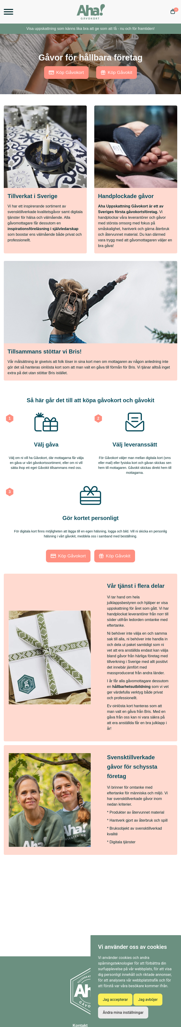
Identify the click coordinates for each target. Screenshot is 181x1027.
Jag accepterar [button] (115, 999)
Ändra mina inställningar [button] (123, 1012)
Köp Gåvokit (116, 72)
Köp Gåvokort (66, 72)
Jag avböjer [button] (148, 999)
